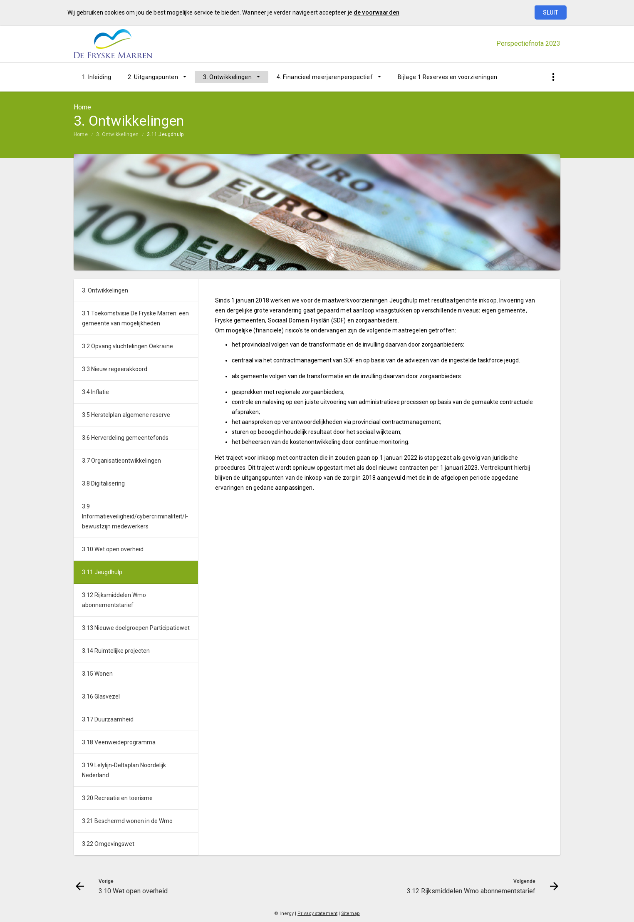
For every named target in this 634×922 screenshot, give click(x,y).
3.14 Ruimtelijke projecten (116, 650)
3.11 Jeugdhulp (165, 134)
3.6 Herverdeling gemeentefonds (125, 437)
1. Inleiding (96, 77)
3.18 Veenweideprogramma (119, 742)
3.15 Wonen (97, 673)
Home (81, 134)
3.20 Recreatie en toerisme (117, 798)
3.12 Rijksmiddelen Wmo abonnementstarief (114, 600)
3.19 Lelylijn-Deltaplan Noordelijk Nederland (124, 770)
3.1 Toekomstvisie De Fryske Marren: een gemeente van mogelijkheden (135, 318)
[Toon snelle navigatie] (553, 77)
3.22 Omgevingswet (108, 843)
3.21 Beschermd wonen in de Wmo (127, 821)
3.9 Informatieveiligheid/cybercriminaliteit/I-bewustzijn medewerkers (135, 516)
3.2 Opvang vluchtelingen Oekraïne (127, 346)
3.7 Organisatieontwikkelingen (121, 460)
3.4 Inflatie (95, 392)
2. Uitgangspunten (153, 77)
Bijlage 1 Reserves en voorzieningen (447, 77)
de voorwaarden (376, 12)
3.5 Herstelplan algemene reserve (126, 414)
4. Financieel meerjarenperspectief (325, 77)
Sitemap (350, 913)
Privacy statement (317, 913)
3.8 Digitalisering (103, 483)
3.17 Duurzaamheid (108, 719)
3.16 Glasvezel (101, 696)
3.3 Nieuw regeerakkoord (114, 369)
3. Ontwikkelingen (227, 77)
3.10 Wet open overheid (113, 549)
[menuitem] (96, 77)
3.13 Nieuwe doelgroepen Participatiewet (136, 628)
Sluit (550, 12)
